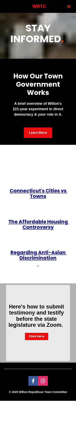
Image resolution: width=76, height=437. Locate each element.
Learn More (38, 133)
